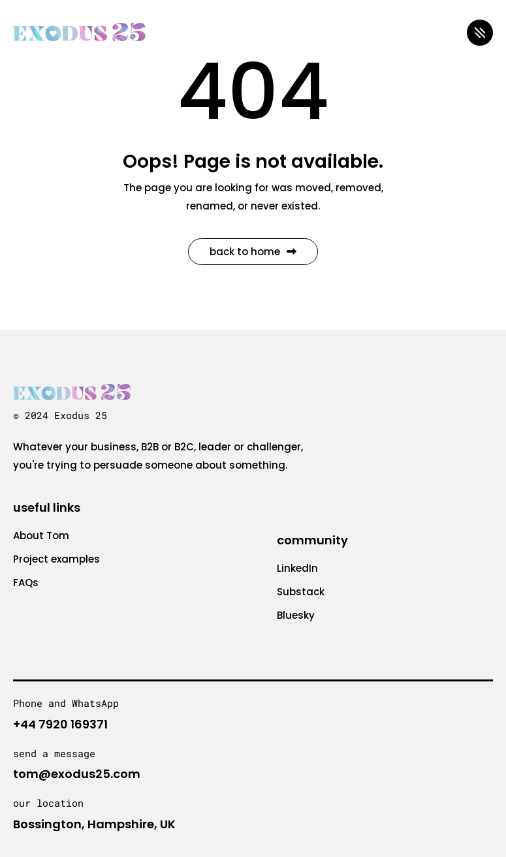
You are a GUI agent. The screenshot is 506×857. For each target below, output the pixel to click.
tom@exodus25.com (76, 774)
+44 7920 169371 (60, 724)
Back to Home (253, 251)
